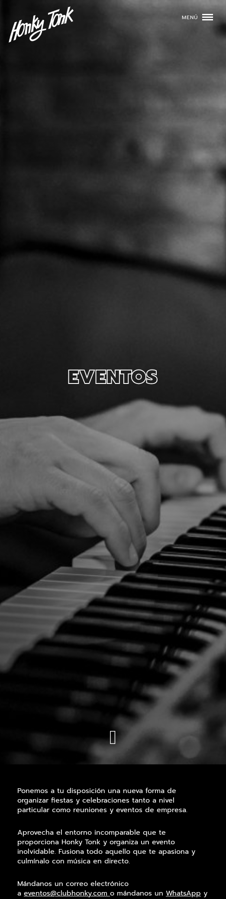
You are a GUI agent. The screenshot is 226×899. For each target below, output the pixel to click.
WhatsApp (183, 893)
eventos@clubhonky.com (67, 893)
